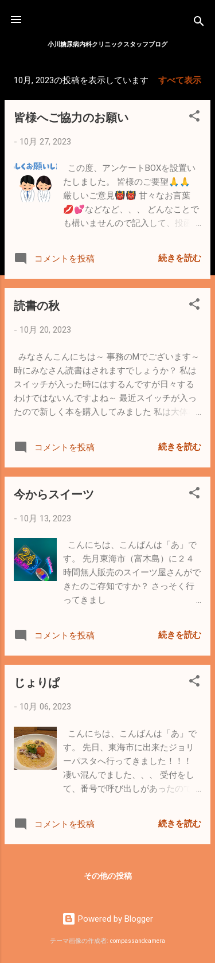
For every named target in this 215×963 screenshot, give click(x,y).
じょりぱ (37, 681)
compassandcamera (137, 941)
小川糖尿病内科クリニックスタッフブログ (107, 44)
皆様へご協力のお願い (71, 116)
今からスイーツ (54, 493)
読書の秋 (37, 305)
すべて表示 (179, 80)
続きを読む (179, 258)
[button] (194, 118)
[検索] (199, 23)
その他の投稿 (108, 875)
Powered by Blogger (107, 919)
